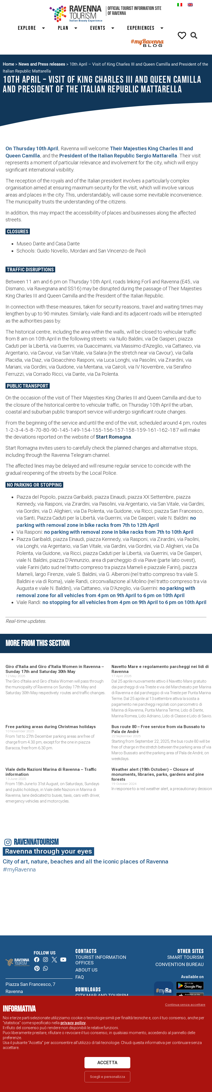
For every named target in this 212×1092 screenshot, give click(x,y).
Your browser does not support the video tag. (169, 918)
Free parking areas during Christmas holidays (51, 726)
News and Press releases (41, 64)
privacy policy (73, 1023)
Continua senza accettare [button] (185, 1005)
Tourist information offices (100, 959)
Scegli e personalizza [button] (107, 1077)
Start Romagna (113, 437)
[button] (194, 35)
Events (104, 28)
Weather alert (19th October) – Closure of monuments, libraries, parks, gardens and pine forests (158, 774)
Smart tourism (185, 957)
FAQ (79, 977)
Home (8, 64)
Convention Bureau (179, 964)
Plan (70, 28)
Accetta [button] (107, 1062)
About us (86, 970)
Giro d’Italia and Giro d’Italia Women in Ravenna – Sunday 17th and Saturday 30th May (55, 669)
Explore (34, 28)
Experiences (147, 28)
